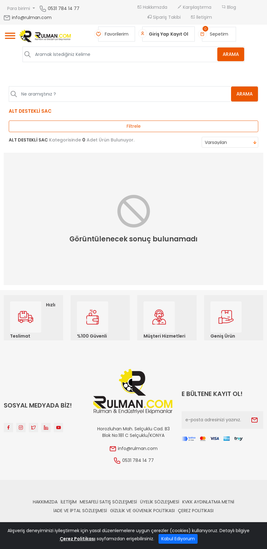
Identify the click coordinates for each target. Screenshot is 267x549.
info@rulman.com (27, 17)
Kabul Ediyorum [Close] (178, 539)
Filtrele (134, 126)
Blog (228, 7)
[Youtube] (58, 427)
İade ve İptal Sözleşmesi (80, 510)
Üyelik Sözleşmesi (159, 502)
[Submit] (254, 420)
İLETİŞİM (69, 502)
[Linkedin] (46, 427)
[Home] (45, 37)
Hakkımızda (152, 7)
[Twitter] (33, 427)
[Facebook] (8, 427)
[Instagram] (21, 427)
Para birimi (19, 8)
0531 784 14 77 (63, 8)
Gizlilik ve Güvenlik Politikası (142, 510)
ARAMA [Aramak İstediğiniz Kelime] (231, 54)
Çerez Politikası (196, 510)
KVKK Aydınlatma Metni (208, 502)
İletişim (201, 17)
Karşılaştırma (194, 7)
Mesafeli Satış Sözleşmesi (108, 502)
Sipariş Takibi (164, 17)
